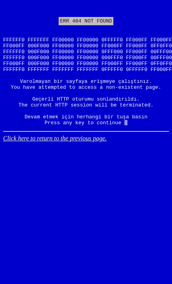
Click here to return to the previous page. (55, 162)
